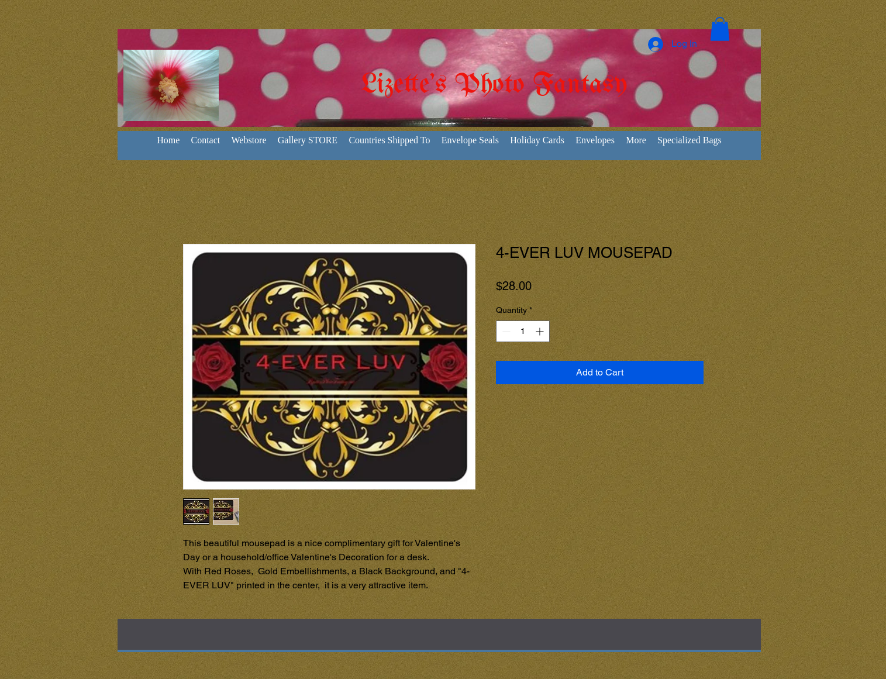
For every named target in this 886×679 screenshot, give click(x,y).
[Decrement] (505, 331)
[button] (720, 29)
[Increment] (540, 331)
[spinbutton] (522, 331)
